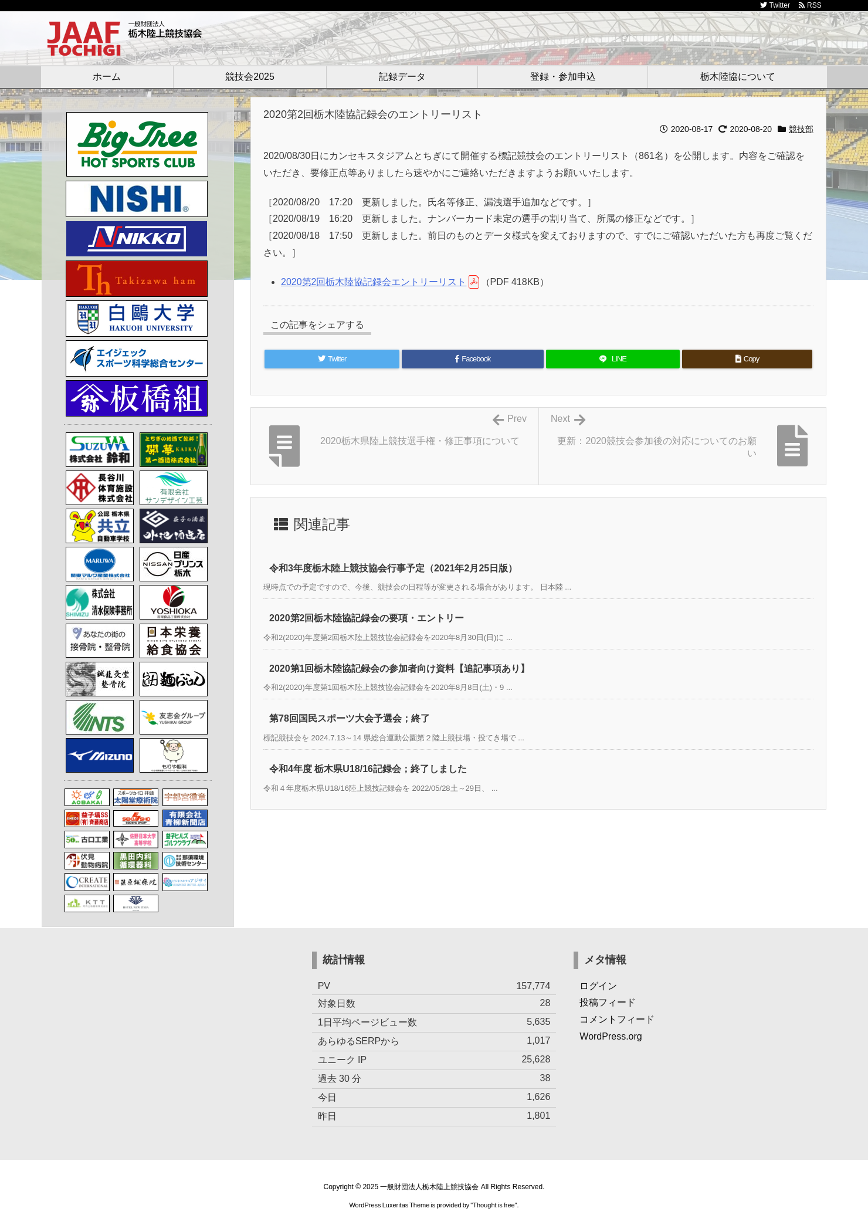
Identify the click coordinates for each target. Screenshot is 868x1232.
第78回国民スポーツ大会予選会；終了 (349, 718)
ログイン (598, 986)
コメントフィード (617, 1019)
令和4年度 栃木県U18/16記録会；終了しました (368, 769)
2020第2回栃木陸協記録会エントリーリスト (374, 282)
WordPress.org (610, 1036)
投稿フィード (607, 1002)
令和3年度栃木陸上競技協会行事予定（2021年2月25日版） (393, 568)
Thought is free (493, 1205)
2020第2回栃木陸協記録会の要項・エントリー (366, 618)
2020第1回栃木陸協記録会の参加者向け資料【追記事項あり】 (399, 668)
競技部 (801, 129)
